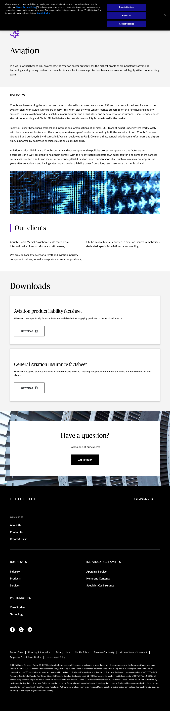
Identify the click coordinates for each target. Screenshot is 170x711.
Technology (16, 614)
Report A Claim (18, 539)
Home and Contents (98, 578)
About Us (15, 525)
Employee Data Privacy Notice (25, 657)
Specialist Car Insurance (100, 585)
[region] (85, 15)
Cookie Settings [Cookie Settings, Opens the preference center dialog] (126, 7)
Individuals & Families (103, 562)
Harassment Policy (55, 657)
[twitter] (21, 629)
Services (15, 585)
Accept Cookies (126, 24)
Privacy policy (63, 652)
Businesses (18, 562)
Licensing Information (39, 652)
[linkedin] (30, 629)
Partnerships (20, 598)
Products (15, 578)
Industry (15, 571)
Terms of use (16, 652)
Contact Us (16, 532)
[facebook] (12, 629)
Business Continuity (104, 652)
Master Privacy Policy (26, 7)
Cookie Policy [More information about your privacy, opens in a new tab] (43, 13)
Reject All (126, 15)
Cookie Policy (82, 652)
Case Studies (17, 607)
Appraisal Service (96, 571)
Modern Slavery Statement (133, 652)
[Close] (164, 15)
